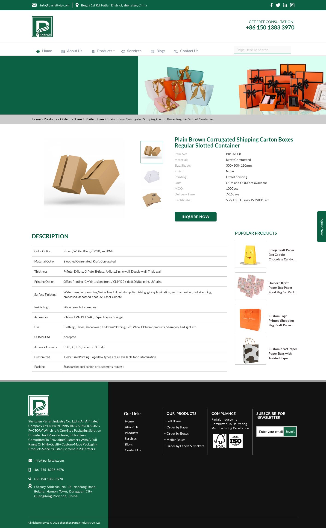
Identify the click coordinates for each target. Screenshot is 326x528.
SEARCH (291, 51)
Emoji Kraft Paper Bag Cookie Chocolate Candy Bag (281, 255)
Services (134, 50)
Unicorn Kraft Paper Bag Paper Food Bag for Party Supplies (282, 288)
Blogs (160, 50)
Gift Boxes (174, 421)
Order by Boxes (71, 119)
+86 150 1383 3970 (270, 27)
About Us (74, 50)
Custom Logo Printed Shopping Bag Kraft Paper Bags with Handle (281, 320)
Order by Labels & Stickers (185, 446)
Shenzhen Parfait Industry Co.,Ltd (80, 522)
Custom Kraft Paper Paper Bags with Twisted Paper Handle (283, 353)
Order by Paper (178, 427)
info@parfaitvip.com (49, 460)
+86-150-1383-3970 (48, 479)
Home (47, 50)
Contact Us (189, 50)
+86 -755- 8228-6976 (48, 470)
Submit (290, 431)
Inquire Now (196, 216)
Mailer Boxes (95, 119)
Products (104, 50)
